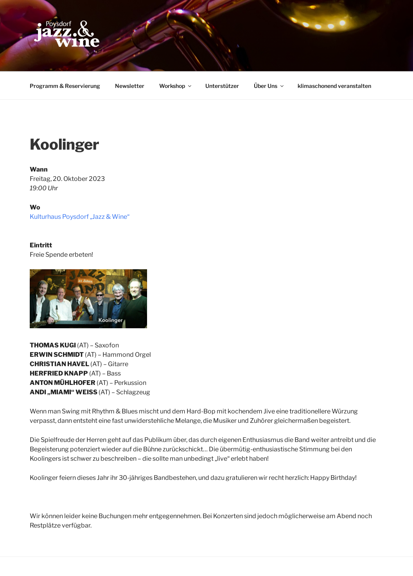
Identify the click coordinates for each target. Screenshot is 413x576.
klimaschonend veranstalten (334, 85)
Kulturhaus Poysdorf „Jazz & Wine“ (79, 216)
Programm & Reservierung (65, 85)
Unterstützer (222, 85)
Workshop (175, 85)
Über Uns (269, 85)
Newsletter (129, 85)
